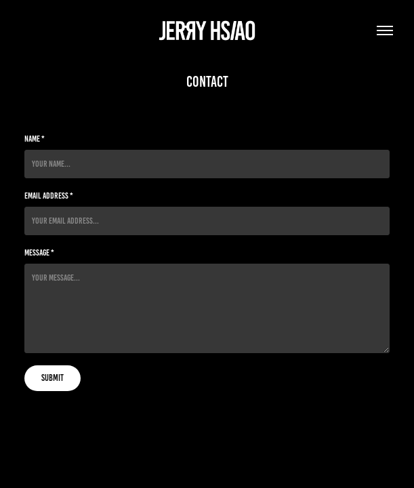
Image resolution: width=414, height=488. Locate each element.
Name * (34, 139)
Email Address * (48, 196)
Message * (39, 253)
